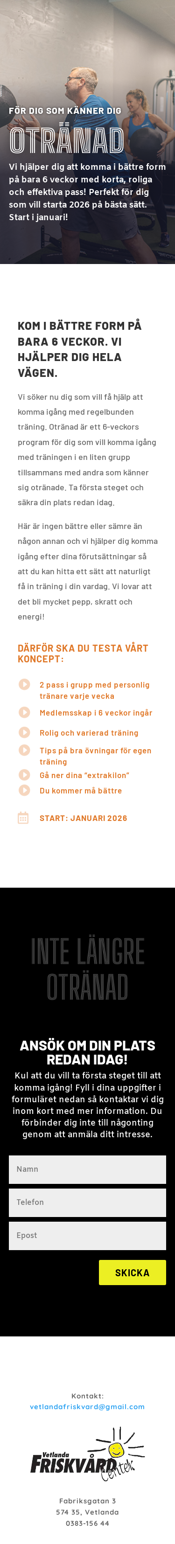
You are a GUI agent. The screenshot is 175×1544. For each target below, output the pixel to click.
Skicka (132, 1272)
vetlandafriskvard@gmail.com (87, 1406)
